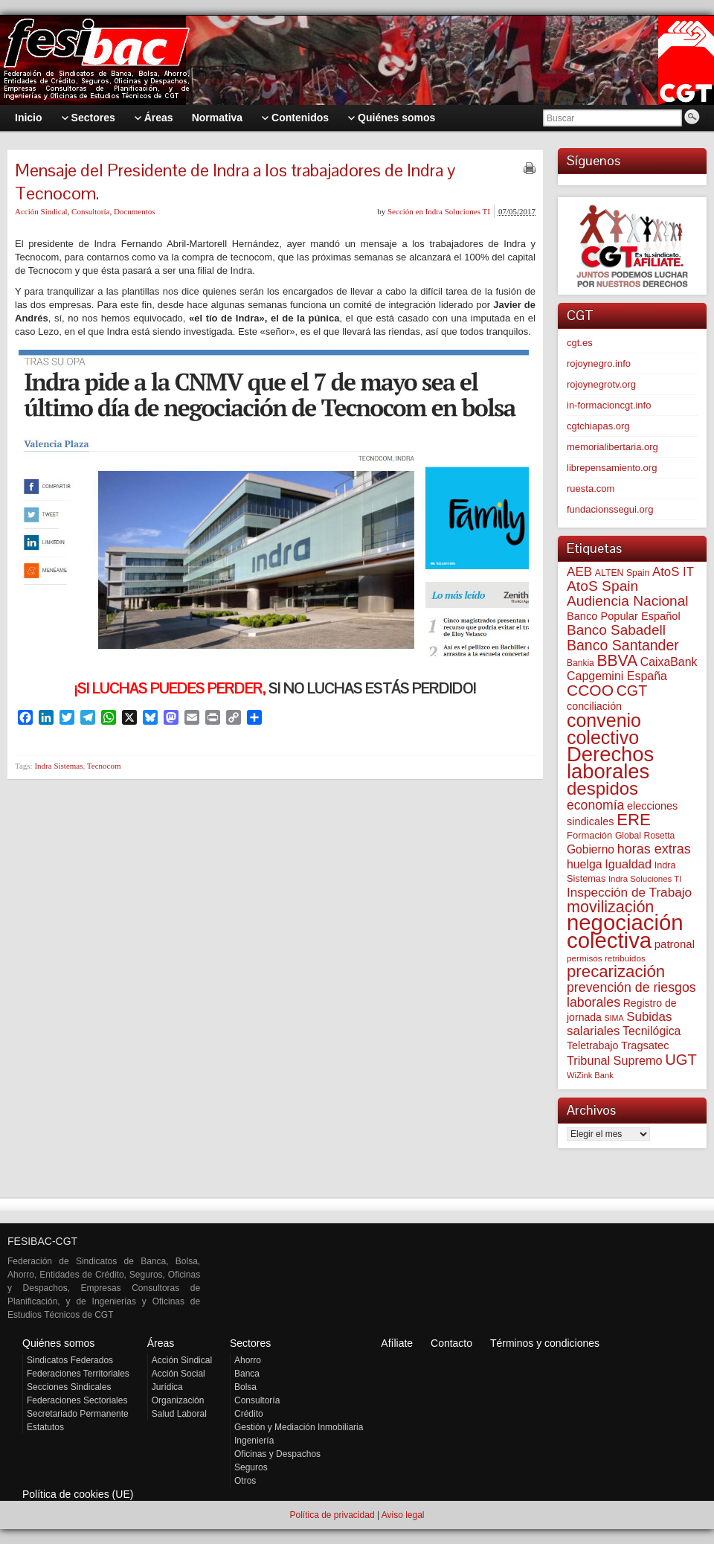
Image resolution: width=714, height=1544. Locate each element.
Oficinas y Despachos (277, 1454)
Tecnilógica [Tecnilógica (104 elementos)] (652, 1031)
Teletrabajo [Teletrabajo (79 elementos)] (592, 1045)
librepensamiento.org (612, 467)
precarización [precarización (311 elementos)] (616, 971)
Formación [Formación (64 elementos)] (589, 835)
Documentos (134, 211)
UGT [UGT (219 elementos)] (681, 1059)
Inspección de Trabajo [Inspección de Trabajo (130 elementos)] (629, 892)
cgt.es (580, 342)
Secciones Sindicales (69, 1387)
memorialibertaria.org (612, 446)
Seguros (251, 1467)
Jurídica (167, 1387)
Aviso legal (403, 1515)
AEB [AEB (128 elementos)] (579, 572)
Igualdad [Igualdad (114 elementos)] (628, 864)
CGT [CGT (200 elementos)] (632, 690)
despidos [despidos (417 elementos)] (602, 788)
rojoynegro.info (599, 363)
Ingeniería (254, 1440)
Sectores (250, 1343)
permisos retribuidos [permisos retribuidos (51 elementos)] (606, 958)
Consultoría (90, 211)
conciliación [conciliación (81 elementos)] (594, 706)
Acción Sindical (41, 211)
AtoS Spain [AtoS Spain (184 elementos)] (602, 586)
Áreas (161, 1343)
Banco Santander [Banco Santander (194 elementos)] (623, 645)
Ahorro (247, 1360)
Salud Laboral (179, 1414)
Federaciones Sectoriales (77, 1400)
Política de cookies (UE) (77, 1494)
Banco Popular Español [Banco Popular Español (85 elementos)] (624, 616)
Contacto (451, 1343)
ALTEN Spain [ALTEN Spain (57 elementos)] (622, 573)
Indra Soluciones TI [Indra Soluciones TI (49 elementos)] (645, 878)
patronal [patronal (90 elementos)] (674, 944)
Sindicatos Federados (70, 1360)
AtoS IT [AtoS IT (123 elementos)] (673, 572)
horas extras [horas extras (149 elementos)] (654, 849)
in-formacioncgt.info (609, 405)
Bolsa (245, 1387)
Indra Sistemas (58, 765)
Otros (245, 1481)
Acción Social (178, 1373)
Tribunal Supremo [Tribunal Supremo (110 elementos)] (615, 1060)
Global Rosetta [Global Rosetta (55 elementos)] (645, 835)
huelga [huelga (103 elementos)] (584, 864)
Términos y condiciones (544, 1343)
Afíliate (397, 1343)
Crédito (248, 1414)
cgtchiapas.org (598, 426)
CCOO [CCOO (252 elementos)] (590, 690)
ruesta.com (590, 488)
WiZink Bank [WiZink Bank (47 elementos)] (590, 1075)
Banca (247, 1373)
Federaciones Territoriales (78, 1373)
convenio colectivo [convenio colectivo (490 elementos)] (604, 729)
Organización (178, 1400)
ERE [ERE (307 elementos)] (634, 819)
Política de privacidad (331, 1515)
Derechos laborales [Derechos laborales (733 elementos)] (610, 763)
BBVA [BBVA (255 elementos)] (616, 660)
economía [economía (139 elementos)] (595, 805)
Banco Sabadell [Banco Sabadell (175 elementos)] (616, 630)
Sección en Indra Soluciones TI (438, 211)
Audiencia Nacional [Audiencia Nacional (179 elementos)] (628, 601)
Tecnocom (104, 765)
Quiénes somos (58, 1343)
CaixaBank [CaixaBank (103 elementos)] (669, 662)
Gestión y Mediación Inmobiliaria (298, 1427)
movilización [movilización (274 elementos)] (610, 906)
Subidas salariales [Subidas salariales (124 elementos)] (619, 1024)
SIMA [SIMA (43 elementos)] (614, 1017)
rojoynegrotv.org (601, 384)
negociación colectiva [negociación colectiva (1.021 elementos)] (625, 931)
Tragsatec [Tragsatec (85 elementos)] (645, 1045)
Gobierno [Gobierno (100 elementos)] (590, 849)
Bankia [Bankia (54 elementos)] (580, 663)
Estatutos (45, 1427)
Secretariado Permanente (78, 1414)
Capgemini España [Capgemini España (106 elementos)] (617, 676)
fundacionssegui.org (610, 509)
